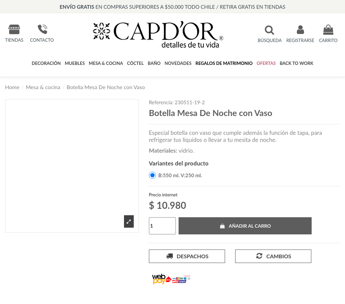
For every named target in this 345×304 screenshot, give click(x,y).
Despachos (187, 256)
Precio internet (163, 194)
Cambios (273, 256)
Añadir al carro (245, 226)
